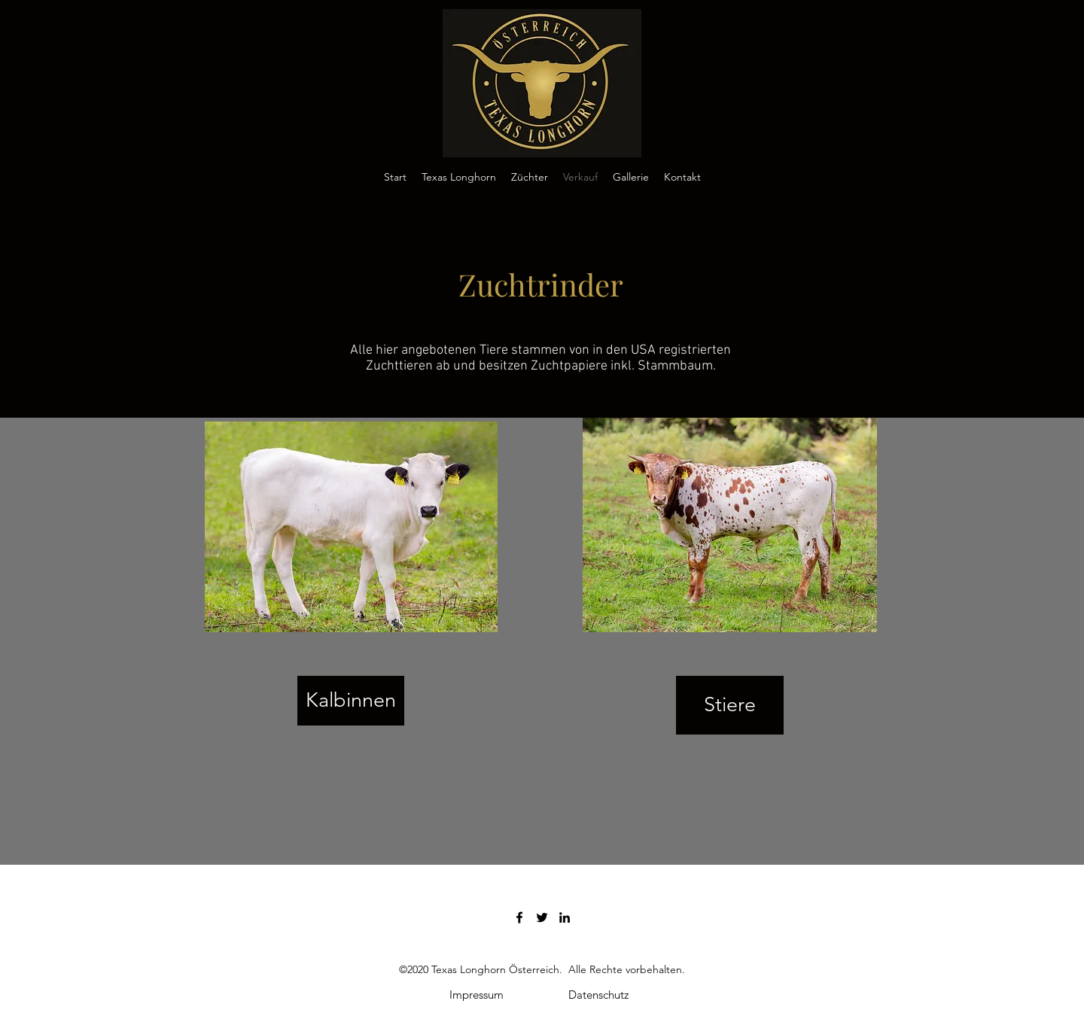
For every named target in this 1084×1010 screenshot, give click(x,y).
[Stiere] (730, 705)
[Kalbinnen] (350, 701)
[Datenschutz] (598, 995)
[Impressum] (476, 995)
